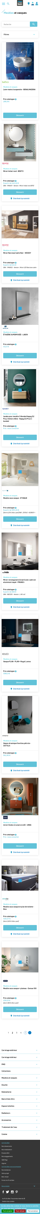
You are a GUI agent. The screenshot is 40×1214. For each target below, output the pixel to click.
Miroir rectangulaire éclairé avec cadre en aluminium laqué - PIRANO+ (19, 581)
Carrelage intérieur (9, 1057)
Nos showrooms (7, 1146)
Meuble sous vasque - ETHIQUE (15, 498)
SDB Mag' (5, 1160)
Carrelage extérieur (9, 1050)
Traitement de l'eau (9, 1127)
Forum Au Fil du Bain (8, 1180)
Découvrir (20, 115)
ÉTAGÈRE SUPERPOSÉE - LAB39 (15, 334)
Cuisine (4, 1134)
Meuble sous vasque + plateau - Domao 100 (19, 988)
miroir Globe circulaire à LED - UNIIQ (17, 825)
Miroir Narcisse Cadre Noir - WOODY (17, 253)
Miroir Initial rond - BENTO (13, 171)
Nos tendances (6, 1170)
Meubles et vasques (10, 87)
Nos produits (18, 1186)
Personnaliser (33, 1211)
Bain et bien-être (8, 1099)
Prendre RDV (5, 1153)
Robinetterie (6, 1092)
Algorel (4, 1163)
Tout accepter (7, 1211)
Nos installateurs (7, 1149)
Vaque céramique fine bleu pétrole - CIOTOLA (17, 744)
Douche (4, 1085)
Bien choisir (5, 1176)
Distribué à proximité (20, 198)
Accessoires (6, 1120)
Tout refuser (20, 1211)
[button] (36, 1050)
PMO (3, 1064)
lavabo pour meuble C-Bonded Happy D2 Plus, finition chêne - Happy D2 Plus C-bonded (18, 418)
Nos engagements (7, 1156)
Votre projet (5, 1173)
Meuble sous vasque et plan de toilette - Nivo (18, 908)
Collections (6, 1071)
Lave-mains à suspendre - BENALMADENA (19, 89)
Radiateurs (6, 1113)
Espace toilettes (8, 1106)
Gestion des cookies (8, 1201)
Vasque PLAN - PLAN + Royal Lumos (17, 661)
